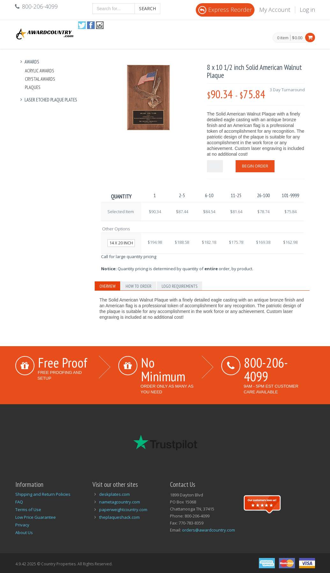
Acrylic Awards (39, 71)
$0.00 (297, 38)
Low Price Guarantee (35, 517)
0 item (283, 38)
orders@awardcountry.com (208, 530)
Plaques (32, 87)
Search (147, 8)
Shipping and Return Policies (42, 494)
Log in (307, 9)
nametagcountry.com (119, 502)
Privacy (22, 525)
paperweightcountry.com (123, 509)
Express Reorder (225, 9)
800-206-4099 (266, 369)
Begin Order (255, 166)
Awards (29, 62)
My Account (274, 9)
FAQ (19, 502)
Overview (107, 286)
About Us (24, 532)
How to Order (138, 286)
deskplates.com (114, 494)
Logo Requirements (179, 286)
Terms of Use (28, 509)
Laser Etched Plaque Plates (47, 100)
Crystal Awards (40, 79)
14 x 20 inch (121, 243)
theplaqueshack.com (119, 517)
